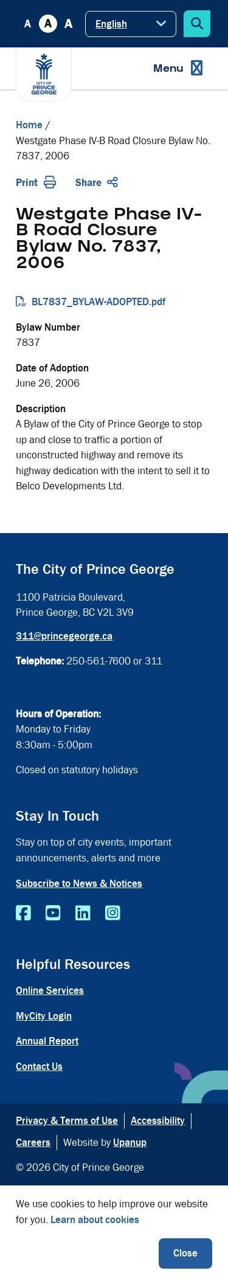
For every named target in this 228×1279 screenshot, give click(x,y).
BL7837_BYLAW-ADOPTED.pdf (98, 301)
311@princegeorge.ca (64, 636)
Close (185, 1253)
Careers (33, 1142)
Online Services (50, 990)
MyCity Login (44, 1016)
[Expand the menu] (177, 68)
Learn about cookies (94, 1219)
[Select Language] (130, 24)
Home (29, 125)
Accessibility (158, 1120)
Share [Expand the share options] (96, 182)
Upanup (130, 1142)
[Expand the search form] (197, 23)
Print (36, 182)
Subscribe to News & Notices (79, 883)
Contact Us (39, 1066)
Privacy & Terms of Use (67, 1120)
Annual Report (47, 1041)
